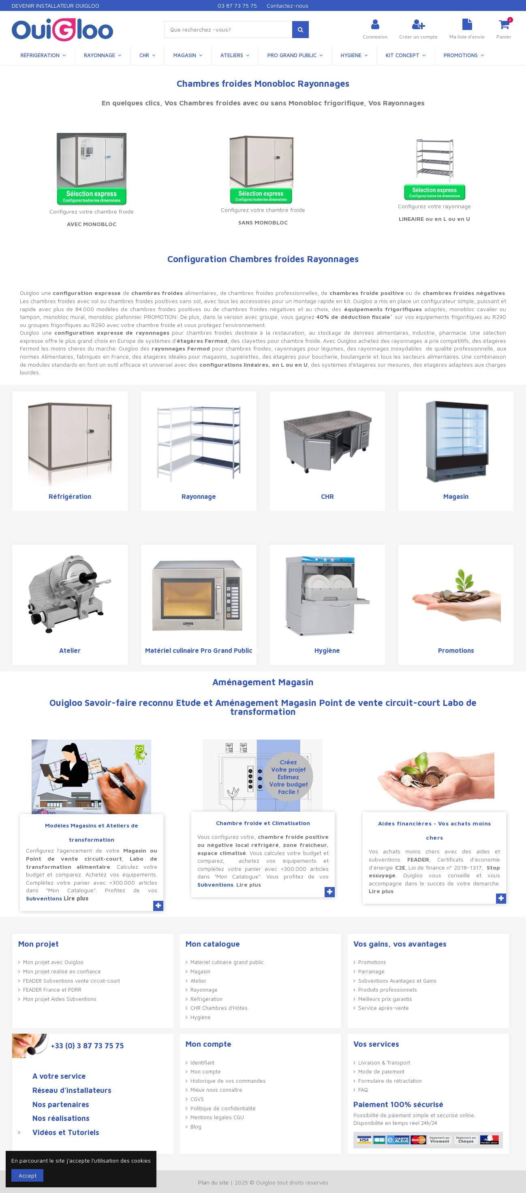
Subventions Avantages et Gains (397, 980)
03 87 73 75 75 (237, 5)
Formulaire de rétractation (390, 1081)
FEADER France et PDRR (52, 989)
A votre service (59, 1076)
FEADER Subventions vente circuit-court (71, 980)
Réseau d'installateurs (71, 1090)
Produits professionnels (387, 989)
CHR (327, 496)
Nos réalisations (61, 1118)
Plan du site (213, 1182)
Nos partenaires (60, 1105)
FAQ (363, 1089)
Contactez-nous (287, 5)
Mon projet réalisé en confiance (62, 971)
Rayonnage (199, 496)
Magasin (455, 496)
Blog (195, 1126)
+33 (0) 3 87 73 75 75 (87, 1046)
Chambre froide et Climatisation (263, 822)
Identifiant (202, 1062)
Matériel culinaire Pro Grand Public (198, 650)
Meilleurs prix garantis (385, 999)
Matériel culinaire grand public (227, 962)
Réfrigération (70, 496)
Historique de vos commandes (228, 1081)
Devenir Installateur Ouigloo (55, 5)
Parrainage (371, 971)
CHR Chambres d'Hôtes (219, 1008)
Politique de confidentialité (223, 1108)
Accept (27, 1175)
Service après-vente (383, 1008)
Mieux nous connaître (216, 1089)
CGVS (197, 1099)
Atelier (70, 650)
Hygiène (327, 650)
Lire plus (76, 898)
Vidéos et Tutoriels (65, 1133)
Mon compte (205, 1071)
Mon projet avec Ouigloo (53, 962)
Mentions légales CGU (217, 1117)
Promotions (456, 650)
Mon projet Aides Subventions (59, 999)
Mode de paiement (381, 1071)
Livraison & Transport (384, 1062)
